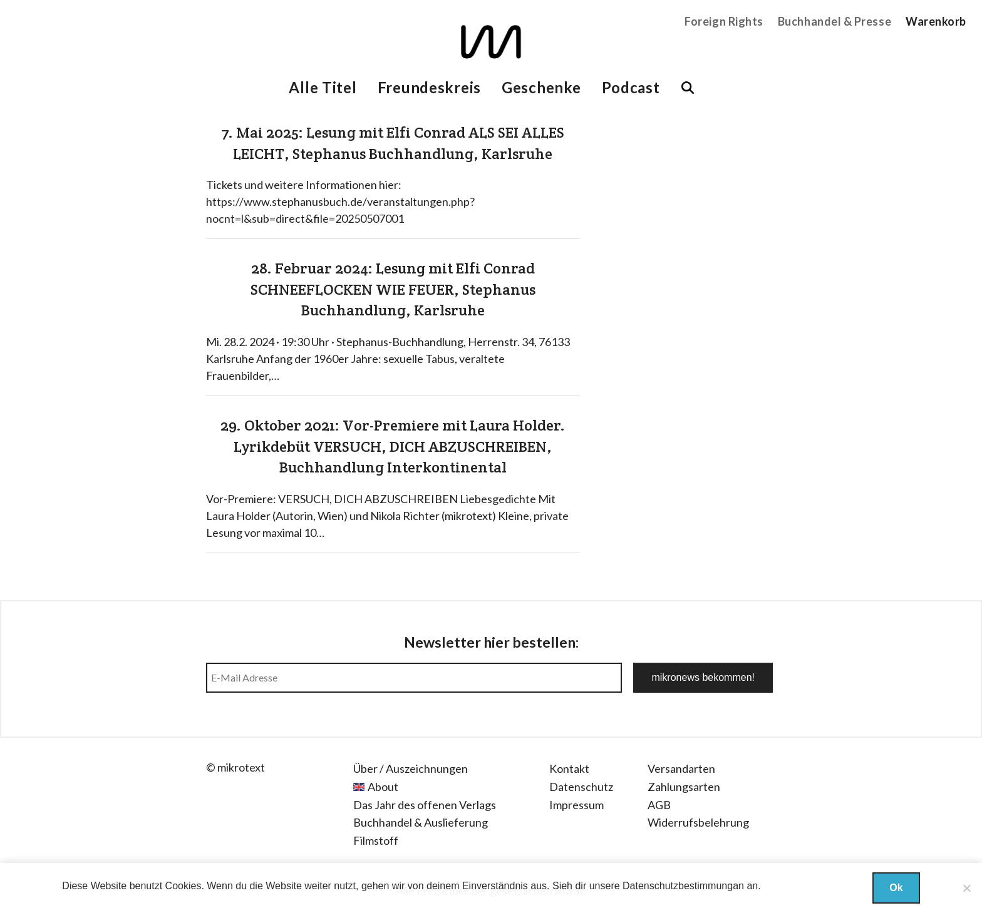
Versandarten (681, 768)
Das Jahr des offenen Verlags (424, 805)
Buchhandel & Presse (834, 21)
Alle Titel (322, 87)
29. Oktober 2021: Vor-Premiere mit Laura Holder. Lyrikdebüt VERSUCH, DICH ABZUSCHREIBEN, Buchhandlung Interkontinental (392, 446)
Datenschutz (581, 786)
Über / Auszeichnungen (410, 768)
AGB (659, 805)
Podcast (631, 87)
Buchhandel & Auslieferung (420, 822)
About (383, 786)
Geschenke (541, 87)
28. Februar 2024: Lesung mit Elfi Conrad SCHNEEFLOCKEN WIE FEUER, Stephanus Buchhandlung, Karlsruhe (393, 289)
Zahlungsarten (684, 786)
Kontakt (569, 768)
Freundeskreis (429, 87)
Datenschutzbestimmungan (683, 885)
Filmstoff (375, 840)
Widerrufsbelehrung (698, 822)
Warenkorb (936, 21)
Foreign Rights (724, 21)
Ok (895, 887)
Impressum (576, 805)
